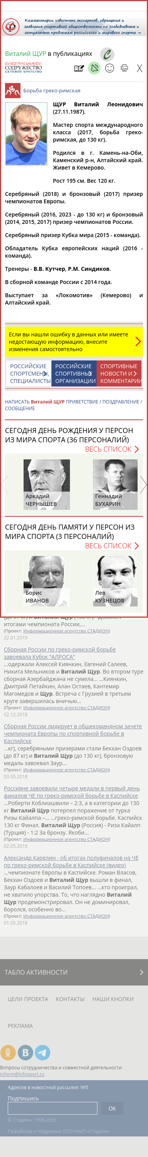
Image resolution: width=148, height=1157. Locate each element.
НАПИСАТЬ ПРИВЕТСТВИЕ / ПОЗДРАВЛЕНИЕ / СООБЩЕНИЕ (73, 409)
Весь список (108, 452)
